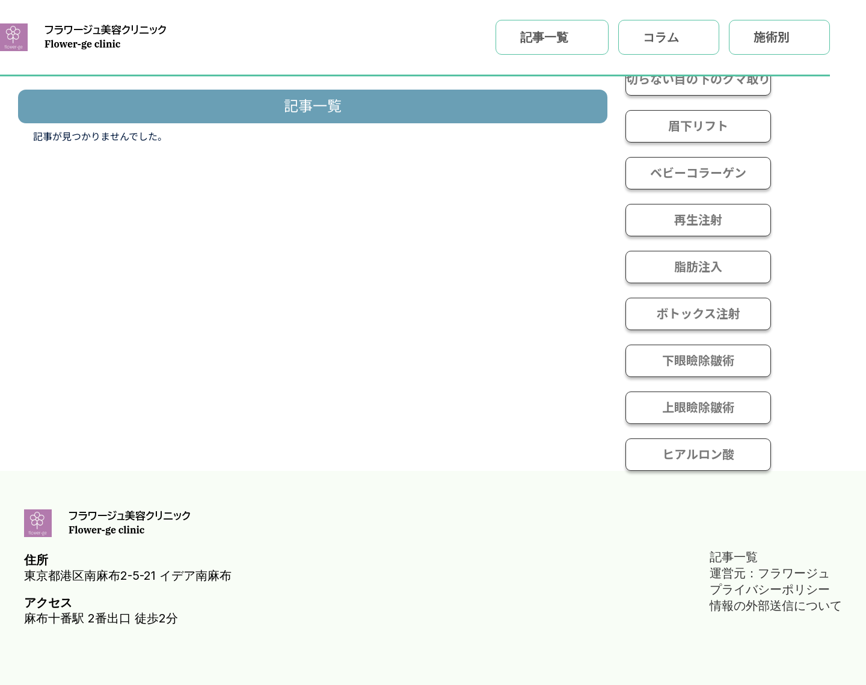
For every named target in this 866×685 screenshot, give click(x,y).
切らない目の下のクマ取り (698, 79)
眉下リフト (698, 126)
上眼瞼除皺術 (698, 408)
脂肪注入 (698, 267)
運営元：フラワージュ (770, 573)
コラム (661, 37)
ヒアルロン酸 (698, 454)
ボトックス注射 (698, 314)
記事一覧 (544, 37)
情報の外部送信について (776, 605)
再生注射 (698, 220)
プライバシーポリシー (770, 589)
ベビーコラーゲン (698, 173)
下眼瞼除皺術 (698, 361)
